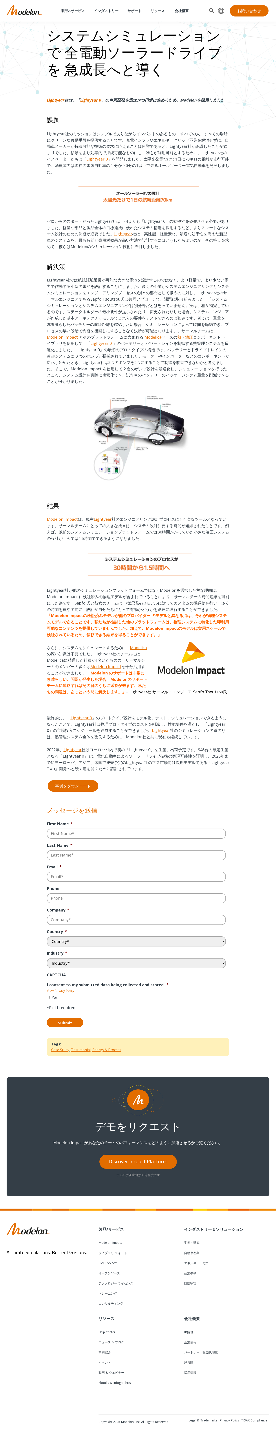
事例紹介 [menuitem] (105, 1352)
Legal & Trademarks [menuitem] (203, 1420)
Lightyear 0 (90, 100)
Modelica (152, 337)
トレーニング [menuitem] (108, 1293)
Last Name (60, 845)
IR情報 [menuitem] (188, 1332)
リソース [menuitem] (158, 10)
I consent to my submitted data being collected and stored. (108, 984)
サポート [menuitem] (135, 10)
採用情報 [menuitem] (190, 1372)
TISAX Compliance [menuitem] (254, 1420)
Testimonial (81, 1049)
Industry (57, 953)
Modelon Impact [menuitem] (110, 1242)
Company (58, 910)
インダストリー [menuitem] (106, 10)
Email (54, 866)
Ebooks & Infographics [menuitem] (115, 1383)
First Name (60, 823)
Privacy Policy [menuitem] (229, 1420)
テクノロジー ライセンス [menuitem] (116, 1283)
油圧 (189, 337)
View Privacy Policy (60, 990)
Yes (55, 997)
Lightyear (55, 100)
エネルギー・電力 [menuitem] (196, 1263)
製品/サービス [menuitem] (111, 1229)
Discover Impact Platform (138, 1161)
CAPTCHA (56, 974)
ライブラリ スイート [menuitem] (113, 1253)
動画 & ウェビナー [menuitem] (111, 1372)
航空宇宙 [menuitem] (190, 1283)
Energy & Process (106, 1049)
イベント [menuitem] (105, 1362)
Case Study (60, 1049)
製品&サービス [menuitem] (72, 10)
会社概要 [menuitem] (181, 10)
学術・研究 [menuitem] (191, 1242)
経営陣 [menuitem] (188, 1362)
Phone (53, 888)
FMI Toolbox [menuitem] (108, 1263)
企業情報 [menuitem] (190, 1342)
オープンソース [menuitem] (109, 1273)
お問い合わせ (249, 10)
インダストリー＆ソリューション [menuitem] (213, 1229)
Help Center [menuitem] (107, 1332)
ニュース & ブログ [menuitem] (111, 1342)
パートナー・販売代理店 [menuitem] (201, 1352)
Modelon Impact (62, 337)
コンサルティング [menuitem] (111, 1303)
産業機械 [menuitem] (190, 1273)
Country (57, 931)
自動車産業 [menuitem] (191, 1253)
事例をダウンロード (73, 786)
